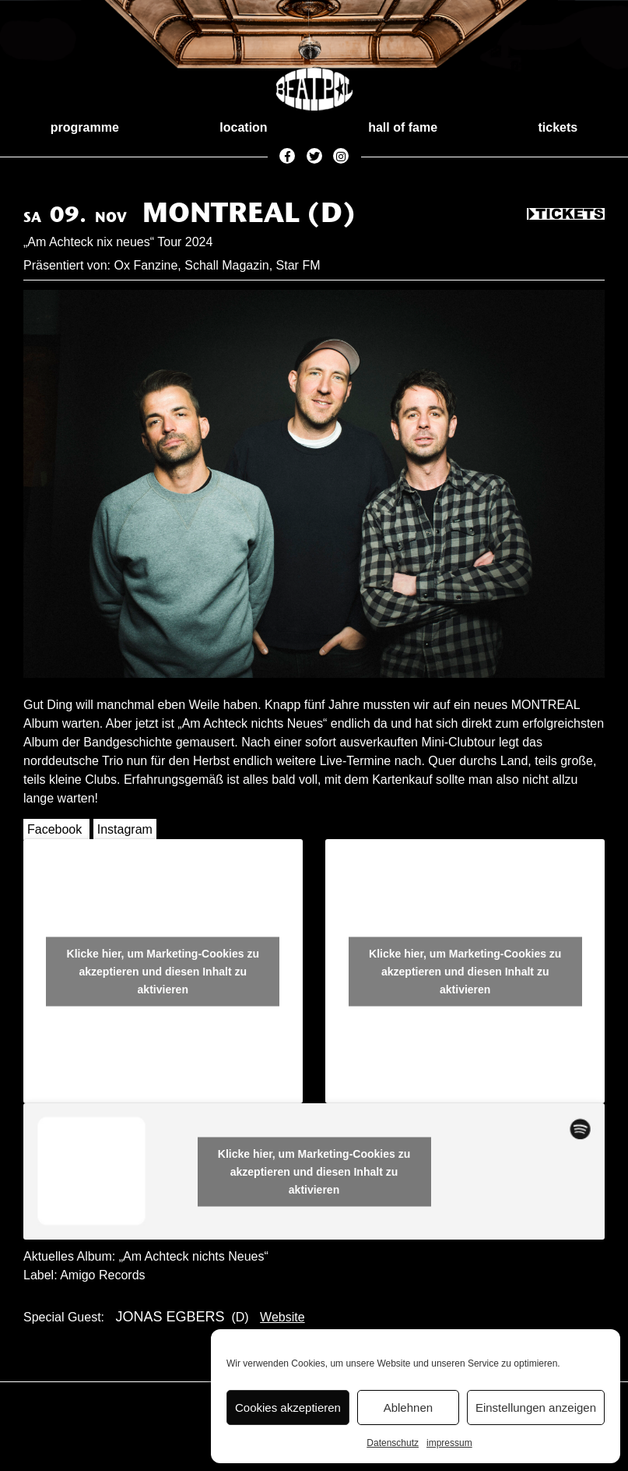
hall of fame (402, 127)
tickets (558, 127)
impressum (449, 1442)
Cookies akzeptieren (288, 1407)
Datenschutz (393, 1442)
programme (85, 127)
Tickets (566, 215)
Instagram (125, 829)
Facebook (54, 829)
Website (282, 1317)
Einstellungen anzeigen (535, 1407)
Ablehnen (408, 1407)
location (243, 127)
